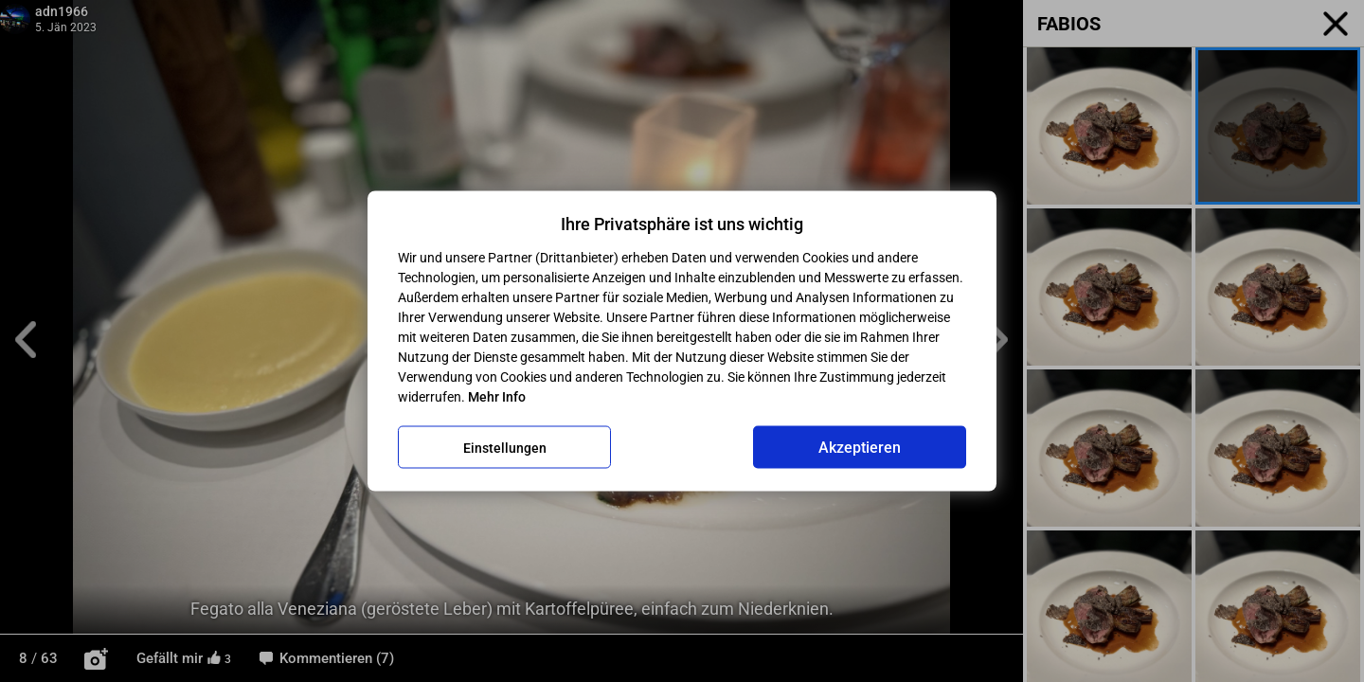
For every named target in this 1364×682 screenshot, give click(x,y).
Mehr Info (497, 396)
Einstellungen (505, 447)
